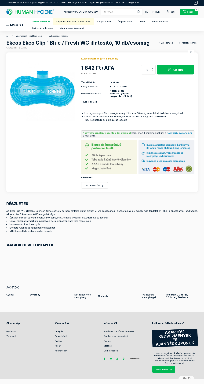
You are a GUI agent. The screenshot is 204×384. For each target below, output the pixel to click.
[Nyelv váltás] (146, 12)
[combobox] (121, 12)
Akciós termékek (41, 21)
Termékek (11, 336)
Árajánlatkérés (125, 21)
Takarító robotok (160, 21)
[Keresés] (136, 12)
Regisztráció (61, 336)
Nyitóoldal (11, 331)
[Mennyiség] (146, 69)
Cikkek (142, 21)
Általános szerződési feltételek (119, 331)
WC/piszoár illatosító (59, 36)
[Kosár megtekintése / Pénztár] (189, 12)
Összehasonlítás (92, 185)
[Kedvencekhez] (191, 52)
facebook (104, 358)
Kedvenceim (61, 350)
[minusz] (152, 72)
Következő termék (188, 43)
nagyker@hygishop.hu (180, 133)
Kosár (58, 345)
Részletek (86, 177)
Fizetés (107, 341)
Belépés (59, 331)
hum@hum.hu (130, 3)
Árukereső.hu (135, 359)
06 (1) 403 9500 (105, 3)
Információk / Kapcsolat (71, 28)
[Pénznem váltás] (156, 12)
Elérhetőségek (111, 350)
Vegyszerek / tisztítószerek (29, 36)
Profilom (59, 341)
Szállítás (108, 345)
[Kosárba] (175, 69)
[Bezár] (196, 3)
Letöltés (114, 82)
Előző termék (167, 43)
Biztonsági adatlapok (42, 28)
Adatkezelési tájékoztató (116, 336)
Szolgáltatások (104, 21)
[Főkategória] (7, 36)
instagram (117, 358)
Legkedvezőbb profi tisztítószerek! (73, 21)
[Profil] (171, 12)
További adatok (89, 102)
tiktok (123, 358)
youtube (111, 358)
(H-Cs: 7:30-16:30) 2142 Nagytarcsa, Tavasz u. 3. (32, 3)
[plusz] (152, 67)
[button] (14, 24)
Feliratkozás (162, 369)
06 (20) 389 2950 (74, 3)
